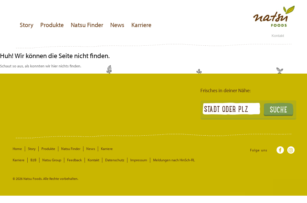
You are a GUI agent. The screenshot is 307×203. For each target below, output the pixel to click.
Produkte (52, 25)
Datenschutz (114, 160)
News (117, 25)
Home (17, 148)
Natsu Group (51, 160)
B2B (33, 160)
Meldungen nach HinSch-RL (174, 160)
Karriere (141, 25)
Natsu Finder (87, 25)
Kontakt (277, 36)
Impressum (138, 160)
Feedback (74, 160)
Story (26, 25)
